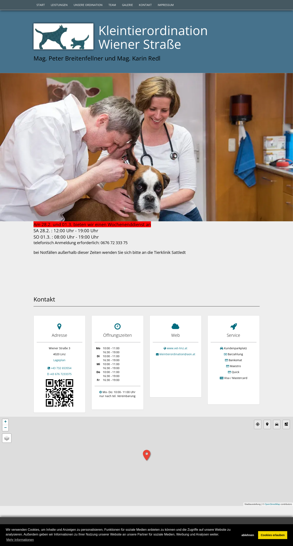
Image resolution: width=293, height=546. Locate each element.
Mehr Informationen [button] (20, 539)
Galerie (127, 5)
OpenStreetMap (272, 504)
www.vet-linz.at (177, 348)
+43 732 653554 (61, 368)
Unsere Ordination (88, 5)
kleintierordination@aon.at (177, 354)
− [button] (5, 428)
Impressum (166, 5)
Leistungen (59, 5)
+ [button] (5, 422)
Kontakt (145, 5)
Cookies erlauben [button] (273, 535)
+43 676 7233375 (60, 374)
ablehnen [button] (247, 535)
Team (112, 5)
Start (41, 5)
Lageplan (59, 360)
